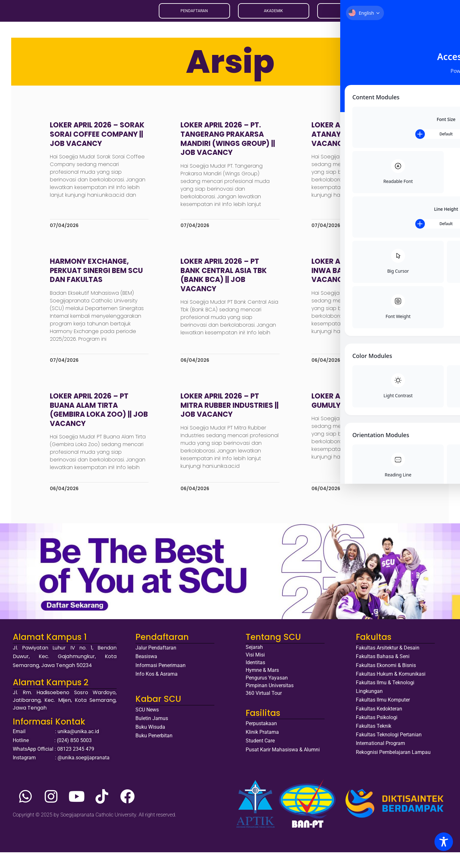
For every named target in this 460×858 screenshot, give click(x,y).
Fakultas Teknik (373, 731)
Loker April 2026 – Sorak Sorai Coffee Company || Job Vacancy (102, 140)
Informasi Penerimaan (160, 671)
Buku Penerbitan (153, 741)
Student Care (260, 746)
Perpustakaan (261, 729)
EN (395, 13)
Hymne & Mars (262, 676)
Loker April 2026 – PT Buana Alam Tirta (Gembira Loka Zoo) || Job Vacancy (95, 415)
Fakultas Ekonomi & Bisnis (386, 671)
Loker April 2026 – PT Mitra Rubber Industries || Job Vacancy (228, 411)
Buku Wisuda (150, 733)
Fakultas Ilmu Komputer (383, 705)
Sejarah (254, 653)
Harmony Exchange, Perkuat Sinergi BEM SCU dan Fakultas (101, 276)
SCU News (147, 715)
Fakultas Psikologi (376, 723)
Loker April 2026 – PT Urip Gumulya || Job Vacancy (357, 406)
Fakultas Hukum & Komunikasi (390, 679)
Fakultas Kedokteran (379, 714)
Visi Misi (255, 660)
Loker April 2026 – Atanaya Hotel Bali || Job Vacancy (350, 140)
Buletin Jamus (151, 724)
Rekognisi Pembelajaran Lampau (393, 758)
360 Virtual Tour (264, 699)
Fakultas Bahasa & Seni (383, 662)
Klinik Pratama (262, 738)
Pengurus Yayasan (267, 683)
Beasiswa (146, 662)
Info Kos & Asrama (156, 679)
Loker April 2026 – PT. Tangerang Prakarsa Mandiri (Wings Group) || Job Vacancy (229, 144)
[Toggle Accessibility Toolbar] (444, 842)
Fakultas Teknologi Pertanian (389, 740)
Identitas (255, 668)
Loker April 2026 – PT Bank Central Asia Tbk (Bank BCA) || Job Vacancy (225, 280)
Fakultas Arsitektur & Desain (387, 653)
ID (402, 13)
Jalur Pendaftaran (155, 653)
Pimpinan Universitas (270, 691)
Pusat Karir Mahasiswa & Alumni (283, 755)
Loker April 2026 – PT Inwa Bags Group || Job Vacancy (354, 276)
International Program (380, 749)
